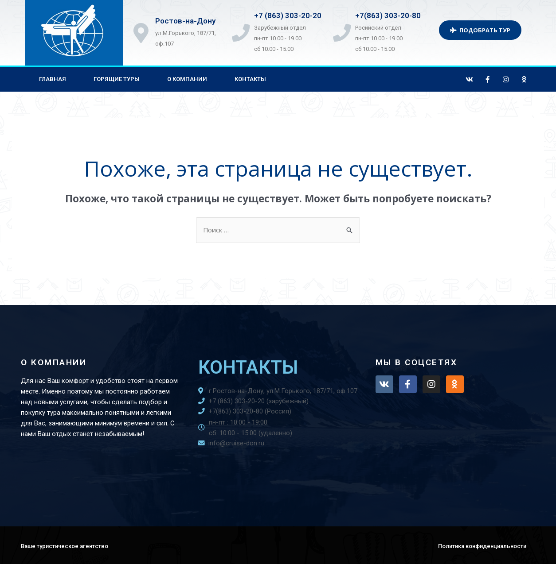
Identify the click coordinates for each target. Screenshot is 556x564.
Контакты (250, 79)
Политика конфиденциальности (482, 546)
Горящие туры (117, 79)
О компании (187, 79)
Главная (52, 79)
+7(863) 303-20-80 (390, 15)
